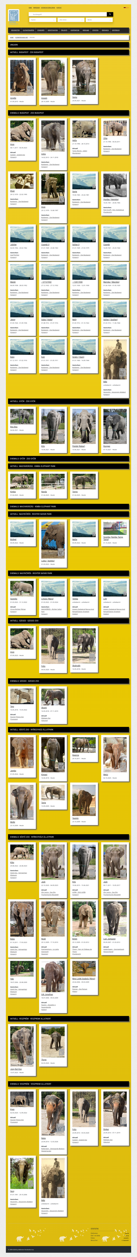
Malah (13, 282)
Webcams (86, 30)
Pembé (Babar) (78, 446)
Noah (43, 939)
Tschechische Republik (50, 895)
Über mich (105, 30)
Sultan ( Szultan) (110, 319)
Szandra (13, 598)
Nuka (43, 1138)
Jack (43, 882)
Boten (74, 939)
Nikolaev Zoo (45, 718)
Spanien (45, 954)
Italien (44, 1010)
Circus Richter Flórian (18, 609)
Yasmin (75, 818)
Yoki (12, 979)
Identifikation (53, 30)
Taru (12, 706)
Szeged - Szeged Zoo (17, 155)
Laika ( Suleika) (48, 561)
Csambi (106, 244)
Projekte (64, 30)
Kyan (12, 1109)
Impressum (36, 7)
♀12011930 (77, 282)
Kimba (13, 491)
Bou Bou (13, 426)
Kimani (44, 774)
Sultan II (75, 244)
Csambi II (45, 244)
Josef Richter (14, 255)
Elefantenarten (28, 30)
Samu (74, 97)
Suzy (12, 1191)
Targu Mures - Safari (79, 151)
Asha (43, 154)
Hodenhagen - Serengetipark (113, 949)
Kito (43, 446)
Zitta (105, 138)
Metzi (105, 774)
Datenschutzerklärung (48, 7)
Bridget (13, 539)
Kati (43, 357)
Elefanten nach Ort (21, 37)
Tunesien (14, 719)
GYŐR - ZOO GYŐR (79, 892)
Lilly (105, 598)
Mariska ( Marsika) (111, 282)
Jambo (13, 770)
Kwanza (75, 755)
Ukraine (44, 720)
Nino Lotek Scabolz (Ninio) (83, 978)
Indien (75, 614)
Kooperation (75, 30)
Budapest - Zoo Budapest (50, 164)
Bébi (105, 381)
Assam (44, 98)
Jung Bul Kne (16, 1069)
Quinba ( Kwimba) (111, 199)
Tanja (43, 802)
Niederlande (46, 1151)
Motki (12, 822)
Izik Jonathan (47, 994)
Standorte (40, 30)
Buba (12, 939)
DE (126, 8)
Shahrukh (76, 665)
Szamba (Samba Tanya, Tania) (113, 538)
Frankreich (107, 212)
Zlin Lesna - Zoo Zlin (48, 892)
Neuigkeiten (15, 30)
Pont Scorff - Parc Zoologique (113, 210)
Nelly (74, 319)
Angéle (13, 98)
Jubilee (13, 244)
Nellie (74, 539)
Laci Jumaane (109, 939)
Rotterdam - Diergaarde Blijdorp (52, 1149)
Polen (75, 991)
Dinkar (106, 1129)
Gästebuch (116, 30)
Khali (12, 191)
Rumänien (76, 153)
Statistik (95, 30)
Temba (75, 598)
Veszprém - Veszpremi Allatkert (114, 392)
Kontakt (59, 7)
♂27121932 (46, 282)
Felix (43, 666)
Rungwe (106, 446)
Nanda (44, 491)
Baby (12, 357)
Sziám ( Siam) (78, 357)
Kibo (12, 862)
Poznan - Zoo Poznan (79, 989)
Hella (74, 140)
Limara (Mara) (47, 598)
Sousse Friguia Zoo (17, 717)
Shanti (44, 707)
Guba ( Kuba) (47, 319)
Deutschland (108, 952)
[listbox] (42, 20)
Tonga (75, 491)
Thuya (43, 1059)
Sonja (74, 191)
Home (30, 7)
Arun (12, 144)
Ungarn (13, 157)
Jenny (12, 319)
